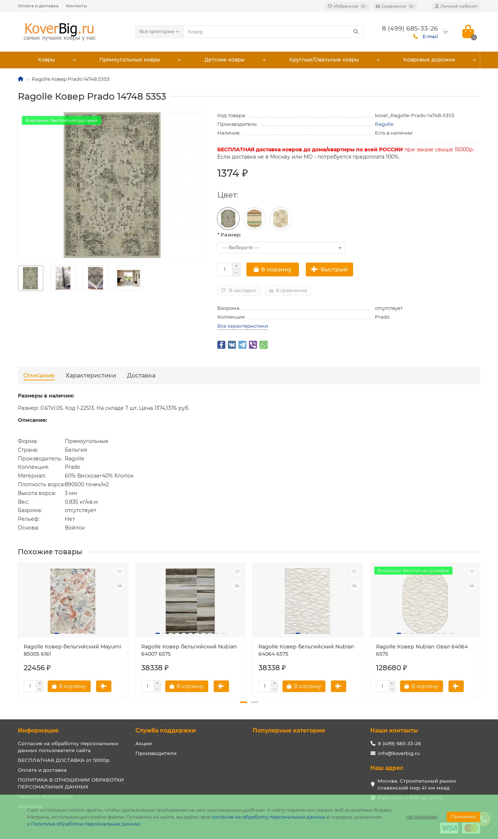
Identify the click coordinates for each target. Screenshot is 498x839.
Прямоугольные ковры (130, 60)
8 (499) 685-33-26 (399, 743)
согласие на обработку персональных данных (268, 817)
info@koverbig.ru (399, 753)
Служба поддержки (165, 730)
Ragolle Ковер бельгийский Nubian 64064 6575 (306, 650)
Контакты (76, 5)
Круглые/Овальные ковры (325, 60)
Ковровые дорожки (429, 60)
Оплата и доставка (38, 5)
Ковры (46, 60)
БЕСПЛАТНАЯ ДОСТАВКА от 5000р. (64, 760)
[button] (243, 702)
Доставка (141, 375)
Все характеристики (242, 326)
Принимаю (463, 816)
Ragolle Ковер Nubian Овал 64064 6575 (422, 650)
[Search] (273, 31)
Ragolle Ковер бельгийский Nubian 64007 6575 (189, 650)
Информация (38, 730)
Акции (143, 743)
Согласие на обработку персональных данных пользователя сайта (68, 746)
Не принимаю (421, 816)
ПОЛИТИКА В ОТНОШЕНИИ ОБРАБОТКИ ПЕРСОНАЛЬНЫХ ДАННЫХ (71, 783)
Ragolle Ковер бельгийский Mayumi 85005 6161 (72, 650)
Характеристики (91, 375)
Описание (39, 375)
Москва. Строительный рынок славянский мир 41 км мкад (417, 784)
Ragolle (384, 124)
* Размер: (229, 234)
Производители (156, 753)
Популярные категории (289, 730)
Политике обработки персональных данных (86, 824)
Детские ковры (225, 60)
